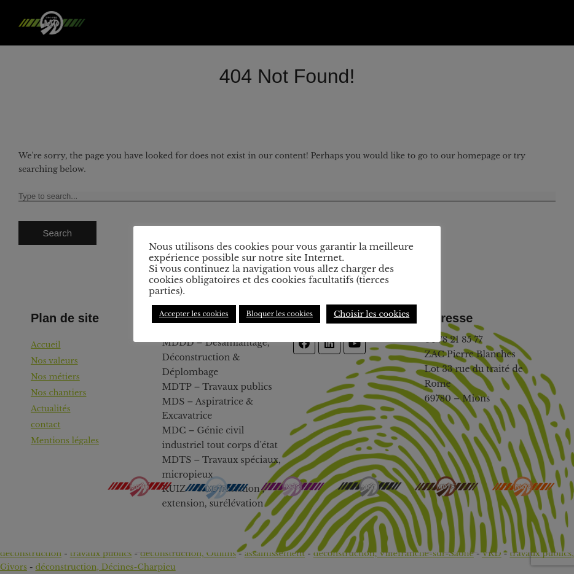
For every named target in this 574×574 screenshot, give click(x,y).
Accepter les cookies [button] (194, 313)
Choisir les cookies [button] (371, 314)
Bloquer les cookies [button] (279, 313)
